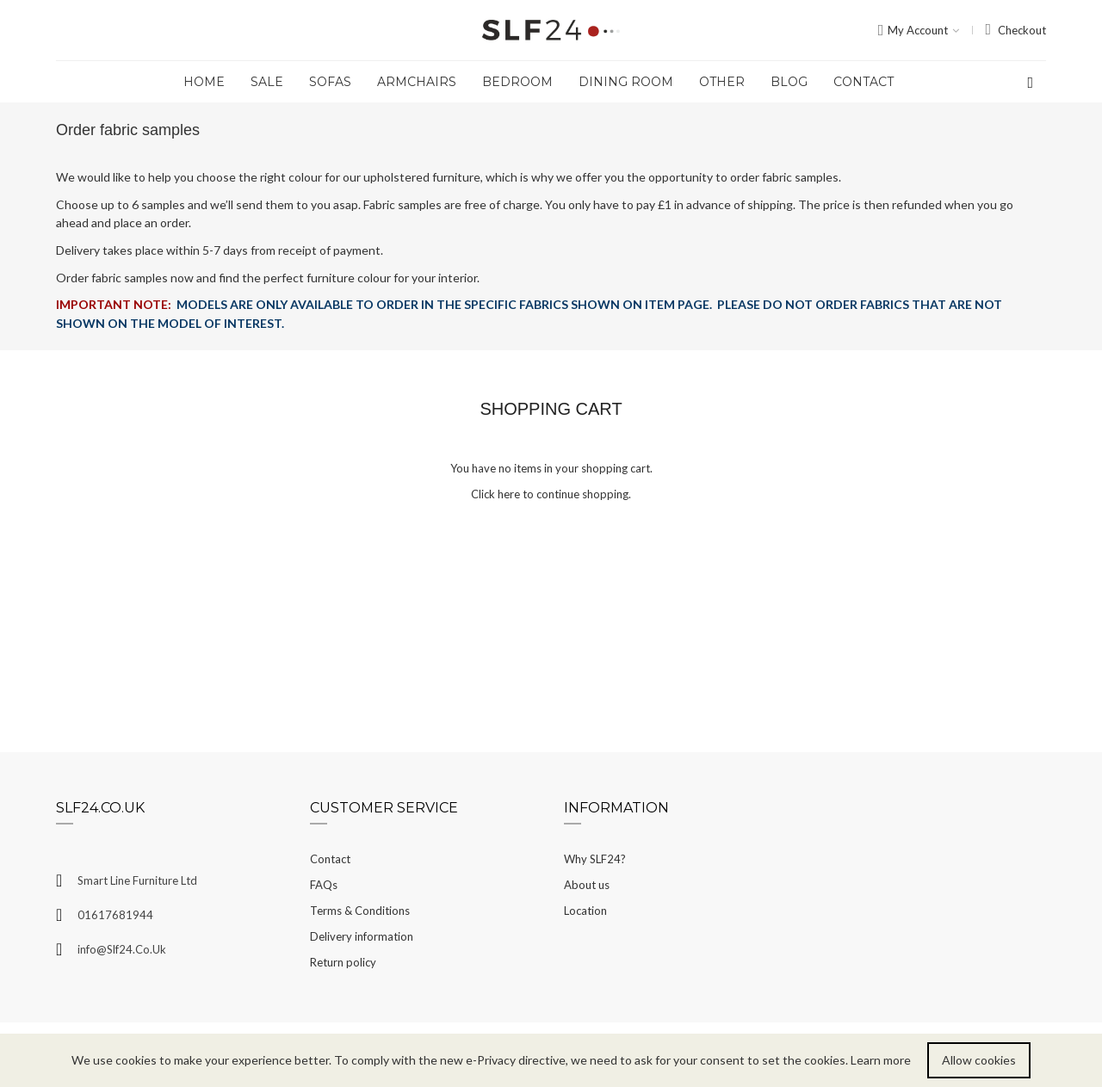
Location (585, 910)
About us (587, 885)
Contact (330, 859)
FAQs (323, 885)
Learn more (881, 1060)
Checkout (1022, 30)
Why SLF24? (595, 859)
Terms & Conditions (360, 910)
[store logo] (551, 30)
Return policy (343, 962)
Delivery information (361, 936)
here (509, 494)
